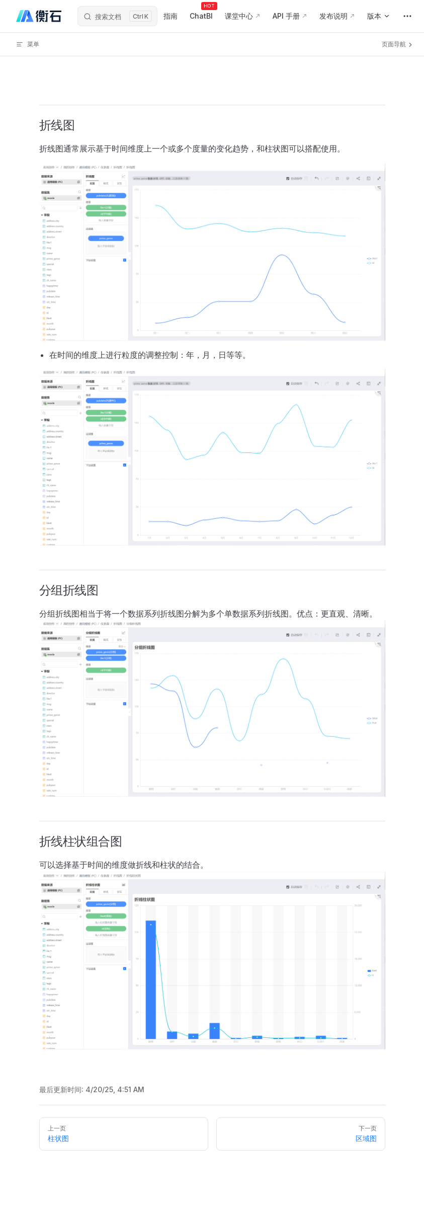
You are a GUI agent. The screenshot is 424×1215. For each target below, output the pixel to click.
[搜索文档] (117, 16)
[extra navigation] (407, 16)
